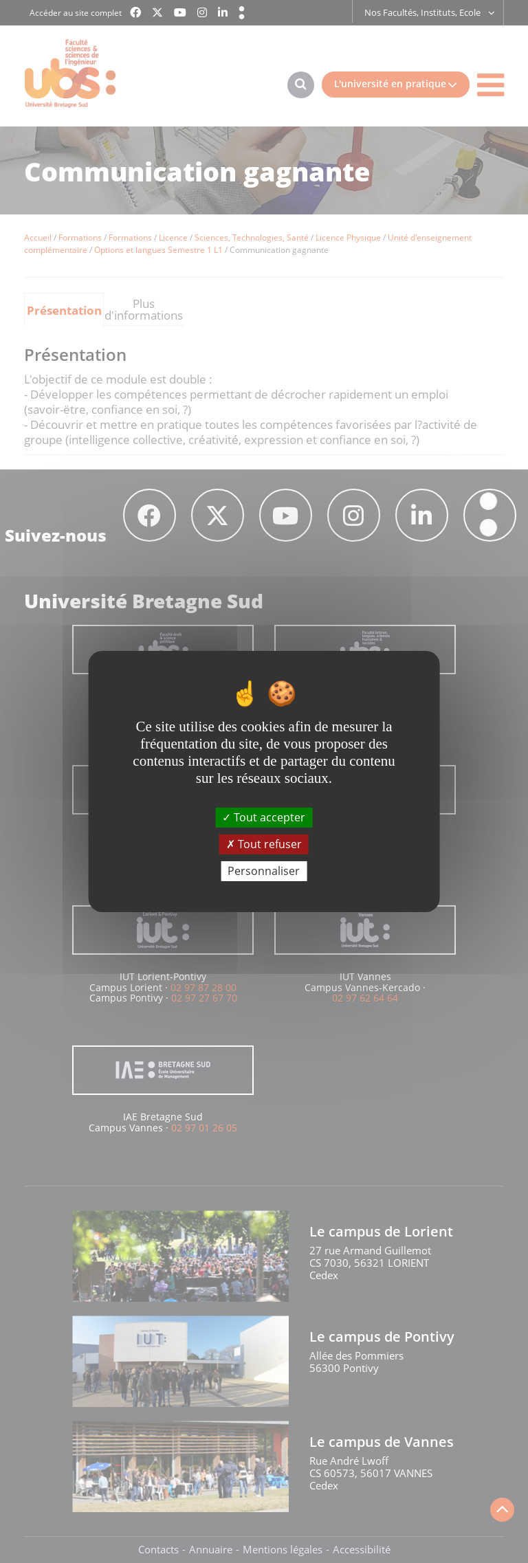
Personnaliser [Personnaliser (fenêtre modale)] (264, 870)
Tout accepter (263, 816)
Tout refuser (264, 844)
